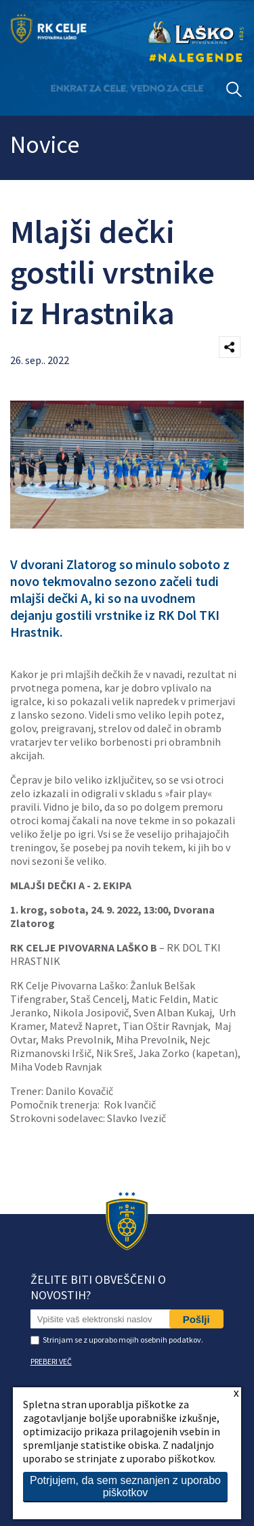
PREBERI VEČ (51, 1361)
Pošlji (196, 1319)
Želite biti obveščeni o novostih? (98, 1287)
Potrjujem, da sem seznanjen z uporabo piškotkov (125, 1486)
